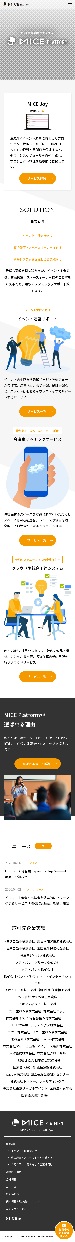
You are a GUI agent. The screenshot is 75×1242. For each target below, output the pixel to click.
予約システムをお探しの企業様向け (38, 259)
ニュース (11, 1187)
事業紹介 (11, 1144)
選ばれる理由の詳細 (36, 763)
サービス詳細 (36, 178)
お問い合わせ (14, 1194)
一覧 (42, 846)
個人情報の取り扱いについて (23, 1201)
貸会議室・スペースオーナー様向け (37, 247)
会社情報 (11, 1179)
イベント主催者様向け (38, 235)
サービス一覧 (36, 411)
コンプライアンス (16, 1209)
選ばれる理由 (14, 1172)
